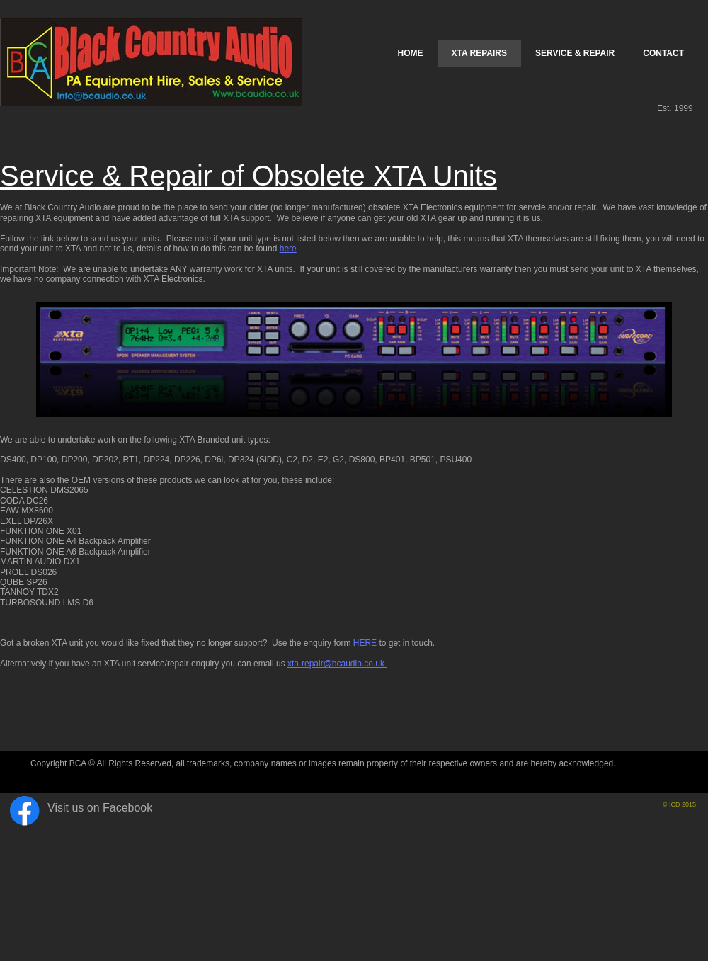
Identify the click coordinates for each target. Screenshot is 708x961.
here (288, 249)
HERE (365, 643)
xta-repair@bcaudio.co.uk (337, 664)
